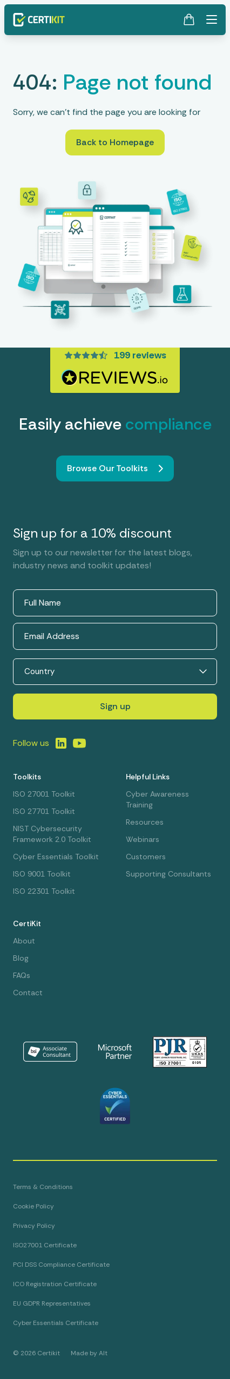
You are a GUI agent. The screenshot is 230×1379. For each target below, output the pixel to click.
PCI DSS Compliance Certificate (61, 1264)
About (24, 941)
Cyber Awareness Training (157, 799)
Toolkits (27, 777)
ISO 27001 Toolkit (44, 794)
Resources (145, 822)
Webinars (142, 839)
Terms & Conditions (43, 1187)
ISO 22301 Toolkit (44, 891)
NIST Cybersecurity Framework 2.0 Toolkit (52, 834)
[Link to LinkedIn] (61, 743)
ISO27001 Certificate (45, 1245)
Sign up (115, 706)
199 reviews (140, 355)
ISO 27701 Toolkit (44, 811)
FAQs (21, 975)
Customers (146, 856)
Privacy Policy (34, 1225)
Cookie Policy (33, 1206)
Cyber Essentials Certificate (55, 1323)
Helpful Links (148, 777)
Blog (21, 958)
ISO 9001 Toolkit (42, 874)
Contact (28, 992)
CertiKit (27, 923)
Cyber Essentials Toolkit (56, 856)
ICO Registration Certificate (55, 1284)
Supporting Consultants (168, 874)
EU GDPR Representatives (52, 1303)
